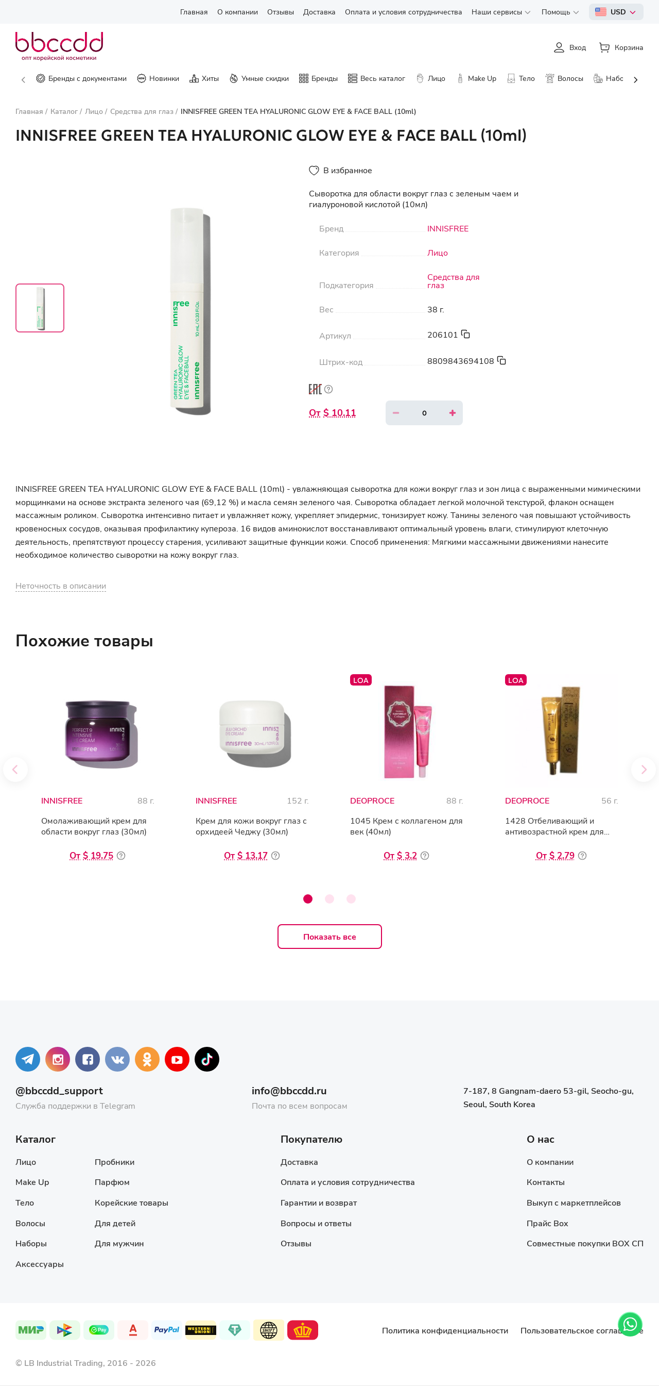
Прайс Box (547, 1222)
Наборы (31, 1243)
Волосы (30, 1222)
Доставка (299, 1161)
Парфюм (112, 1181)
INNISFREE (448, 228)
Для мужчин (119, 1243)
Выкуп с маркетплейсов (574, 1202)
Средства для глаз (453, 281)
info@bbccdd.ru (289, 1090)
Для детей (115, 1222)
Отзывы (296, 1243)
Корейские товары (131, 1202)
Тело (24, 1202)
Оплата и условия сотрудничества (348, 1181)
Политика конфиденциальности (445, 1330)
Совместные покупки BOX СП (585, 1243)
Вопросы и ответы (316, 1222)
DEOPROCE (372, 800)
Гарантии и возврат (319, 1202)
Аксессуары (39, 1263)
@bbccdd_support (59, 1090)
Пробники (114, 1161)
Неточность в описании (60, 585)
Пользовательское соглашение (582, 1330)
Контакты (546, 1181)
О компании (550, 1161)
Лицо (437, 252)
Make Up (32, 1181)
